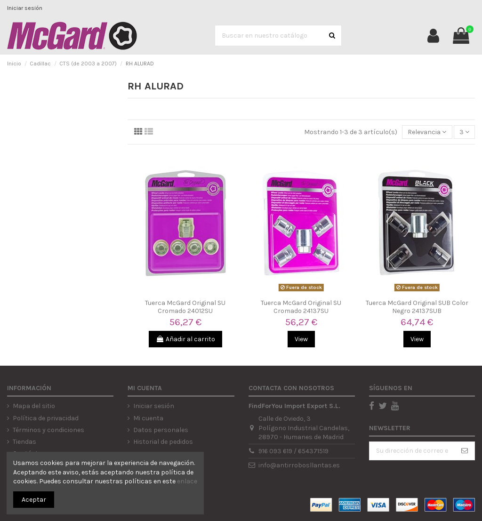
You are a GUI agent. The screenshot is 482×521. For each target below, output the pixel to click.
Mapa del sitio (34, 406)
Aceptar (34, 500)
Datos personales (160, 430)
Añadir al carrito (185, 339)
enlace (187, 481)
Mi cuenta (148, 418)
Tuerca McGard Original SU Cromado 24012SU (185, 307)
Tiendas (24, 442)
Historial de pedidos (163, 442)
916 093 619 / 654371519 (293, 451)
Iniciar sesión (24, 8)
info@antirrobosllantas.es (299, 465)
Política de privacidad (46, 418)
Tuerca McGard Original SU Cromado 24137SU (301, 307)
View (301, 339)
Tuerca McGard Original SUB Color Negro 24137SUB (417, 307)
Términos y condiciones (48, 430)
